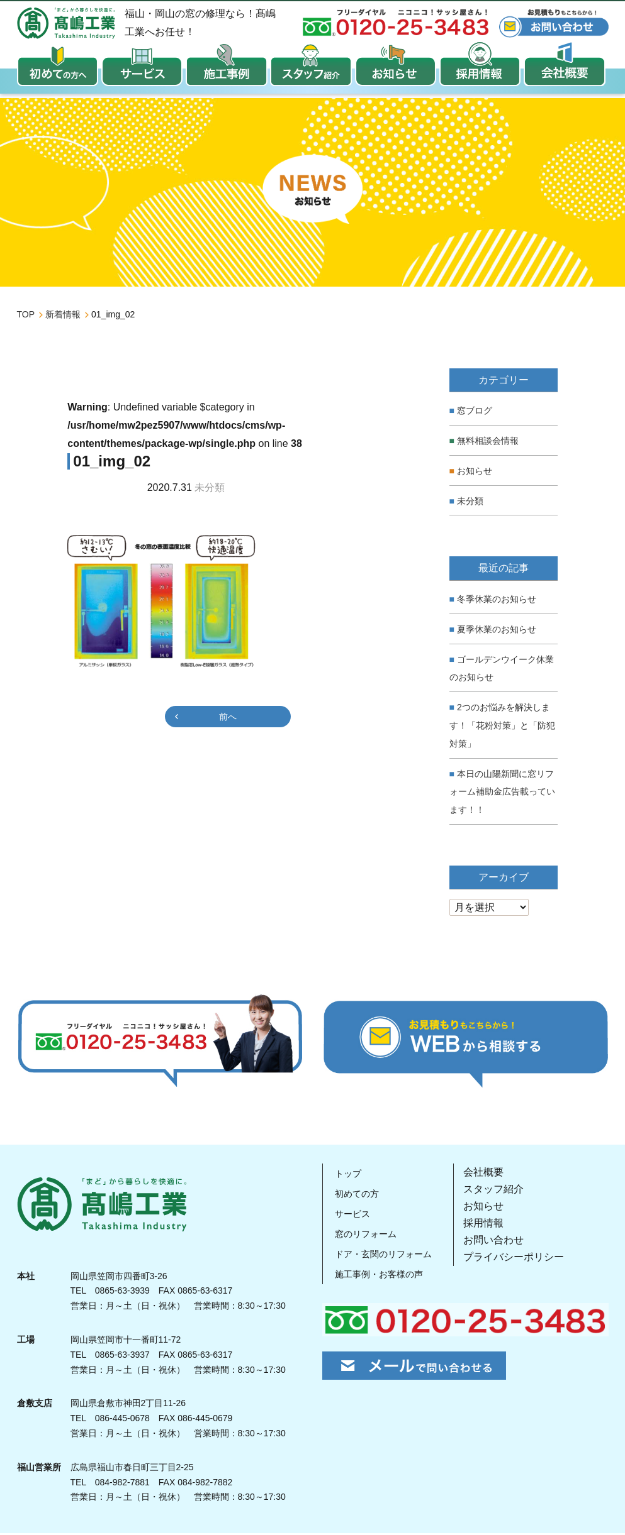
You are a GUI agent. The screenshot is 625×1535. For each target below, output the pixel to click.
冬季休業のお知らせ (496, 601)
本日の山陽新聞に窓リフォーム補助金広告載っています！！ (502, 793)
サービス (352, 1214)
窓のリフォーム (367, 1235)
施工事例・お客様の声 (382, 1275)
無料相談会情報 (488, 442)
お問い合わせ (502, 1241)
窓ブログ (474, 412)
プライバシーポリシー (522, 1258)
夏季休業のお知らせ (496, 631)
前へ (228, 718)
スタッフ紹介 (502, 1191)
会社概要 (492, 1173)
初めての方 (357, 1194)
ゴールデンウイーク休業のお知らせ (501, 670)
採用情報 (492, 1224)
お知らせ (474, 473)
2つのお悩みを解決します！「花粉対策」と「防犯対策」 (502, 727)
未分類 (470, 503)
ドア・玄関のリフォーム (387, 1255)
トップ (347, 1174)
